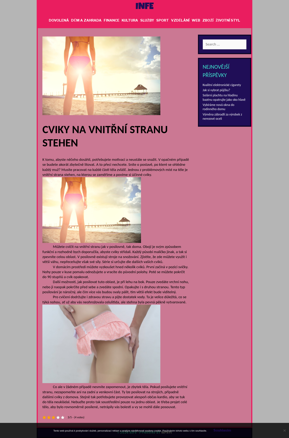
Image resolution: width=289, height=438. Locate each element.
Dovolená (59, 20)
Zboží (207, 20)
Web (196, 20)
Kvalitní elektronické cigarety (222, 85)
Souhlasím (222, 430)
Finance (111, 20)
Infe (145, 7)
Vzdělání (180, 20)
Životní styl (228, 20)
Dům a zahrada (86, 20)
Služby (147, 20)
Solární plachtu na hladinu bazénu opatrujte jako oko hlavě (224, 97)
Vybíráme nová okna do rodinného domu (218, 107)
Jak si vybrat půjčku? (216, 90)
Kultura (130, 20)
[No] (284, 430)
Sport (162, 20)
